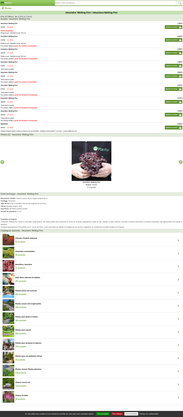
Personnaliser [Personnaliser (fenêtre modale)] (131, 414)
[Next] (180, 162)
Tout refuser (117, 414)
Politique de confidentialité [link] (148, 414)
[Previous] (2, 162)
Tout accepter (102, 414)
